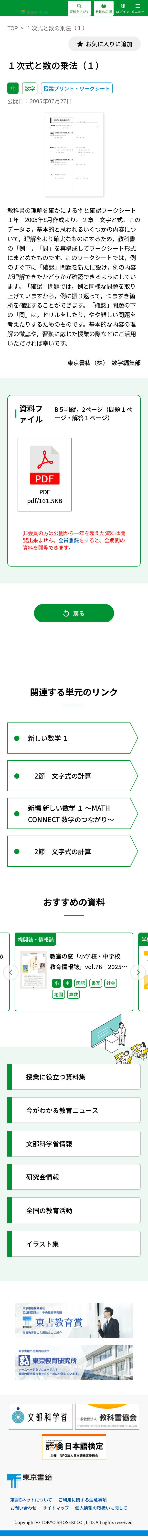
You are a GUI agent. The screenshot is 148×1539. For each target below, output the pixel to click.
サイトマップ (56, 1510)
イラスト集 (42, 1246)
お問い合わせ (23, 1510)
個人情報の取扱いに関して (101, 1510)
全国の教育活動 (49, 1213)
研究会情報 (42, 1180)
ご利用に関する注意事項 (82, 1502)
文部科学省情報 (49, 1146)
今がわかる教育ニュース (62, 1113)
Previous (10, 974)
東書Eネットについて (31, 1502)
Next (137, 974)
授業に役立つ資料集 (56, 1080)
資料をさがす (79, 9)
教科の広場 (103, 9)
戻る (74, 613)
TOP (12, 28)
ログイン (122, 9)
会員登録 (68, 540)
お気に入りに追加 (108, 44)
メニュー (137, 9)
